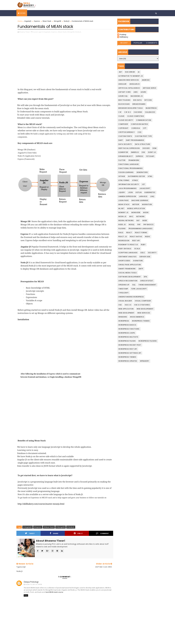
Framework (134, 160)
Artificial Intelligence (129, 88)
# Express (37, 527)
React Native (136, 237)
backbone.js (137, 96)
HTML (150, 176)
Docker (146, 148)
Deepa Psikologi (31, 582)
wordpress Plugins (148, 341)
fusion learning (126, 172)
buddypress (151, 108)
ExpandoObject (125, 156)
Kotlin (139, 192)
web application (126, 309)
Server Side (145, 257)
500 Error (130, 72)
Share (54, 533)
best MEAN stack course (54, 592)
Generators (142, 172)
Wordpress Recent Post (129, 345)
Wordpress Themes (141, 321)
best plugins (124, 100)
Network (140, 216)
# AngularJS (27, 527)
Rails (120, 232)
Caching (138, 112)
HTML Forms (123, 180)
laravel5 (143, 196)
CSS (139, 132)
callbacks (150, 112)
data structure (142, 144)
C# (119, 112)
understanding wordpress (131, 297)
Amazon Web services (128, 80)
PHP (138, 224)
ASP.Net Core (124, 92)
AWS (136, 92)
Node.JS (67, 21)
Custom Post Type (143, 136)
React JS (122, 237)
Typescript (123, 293)
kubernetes (150, 192)
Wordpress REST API (127, 349)
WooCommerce (137, 317)
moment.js (123, 212)
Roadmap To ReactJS (128, 245)
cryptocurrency (126, 132)
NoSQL (132, 224)
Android (146, 80)
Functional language (128, 164)
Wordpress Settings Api (129, 353)
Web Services (143, 313)
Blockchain (124, 104)
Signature (138, 261)
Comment (102, 533)
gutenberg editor (136, 176)
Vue (120, 305)
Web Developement (145, 309)
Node (145, 220)
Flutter (122, 160)
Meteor (135, 204)
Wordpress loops (126, 333)
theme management (147, 285)
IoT (143, 184)
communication (143, 120)
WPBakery (144, 361)
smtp (141, 269)
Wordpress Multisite (128, 337)
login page (123, 200)
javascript (145, 188)
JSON (130, 192)
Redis (147, 237)
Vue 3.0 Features (142, 305)
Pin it (78, 533)
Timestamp (123, 289)
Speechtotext (146, 281)
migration (147, 204)
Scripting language (127, 253)
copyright (123, 128)
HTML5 (135, 180)
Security (152, 253)
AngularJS (27, 21)
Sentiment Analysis (127, 257)
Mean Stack (47, 21)
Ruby (143, 245)
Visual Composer (143, 301)
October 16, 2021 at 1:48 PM (33, 584)
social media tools (127, 273)
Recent (124, 43)
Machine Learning (140, 200)
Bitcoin (148, 100)
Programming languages (141, 228)
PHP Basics (149, 224)
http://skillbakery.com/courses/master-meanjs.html (41, 504)
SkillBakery (124, 37)
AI (139, 72)
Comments (151, 43)
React (129, 232)
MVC (131, 216)
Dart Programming (135, 140)
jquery (121, 192)
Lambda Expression (127, 196)
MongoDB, (71, 32)
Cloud (121, 116)
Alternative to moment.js (130, 76)
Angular (122, 84)
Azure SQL (123, 96)
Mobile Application (136, 208)
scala (137, 249)
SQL (134, 285)
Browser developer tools (130, 108)
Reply (25, 595)
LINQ (152, 196)
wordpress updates (127, 361)
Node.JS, (78, 32)
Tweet (30, 533)
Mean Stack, (62, 32)
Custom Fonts (125, 136)
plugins (122, 228)
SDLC (142, 253)
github (121, 176)
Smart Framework (127, 269)
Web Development (126, 313)
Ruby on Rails (124, 249)
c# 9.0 (127, 112)
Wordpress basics (127, 325)
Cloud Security (125, 120)
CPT (144, 128)
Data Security (125, 144)
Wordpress (123, 321)
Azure (143, 92)
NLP (138, 220)
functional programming (130, 168)
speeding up (123, 285)
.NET (120, 72)
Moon (145, 212)
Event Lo (152, 152)
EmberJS (135, 152)
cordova (135, 128)
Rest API (136, 241)
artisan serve (149, 88)
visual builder (125, 301)
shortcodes (124, 261)
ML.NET (121, 208)
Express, (54, 32)
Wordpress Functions (128, 329)
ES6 (143, 152)
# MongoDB (60, 527)
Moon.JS (122, 216)
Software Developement (129, 277)
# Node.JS (70, 527)
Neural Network (126, 220)
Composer (123, 124)
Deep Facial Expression (129, 148)
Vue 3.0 (128, 305)
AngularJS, (47, 32)
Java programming (127, 188)
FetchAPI (150, 156)
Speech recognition (127, 281)
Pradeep (123, 35)
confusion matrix (139, 124)
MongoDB (57, 21)
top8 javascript (139, 289)
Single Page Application (129, 265)
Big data (137, 100)
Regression (123, 241)
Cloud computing (135, 116)
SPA (145, 277)
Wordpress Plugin (127, 341)
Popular (138, 43)
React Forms (141, 232)
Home (23, 13)
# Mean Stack (49, 527)
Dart (120, 140)
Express (37, 21)
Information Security (128, 184)
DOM (155, 148)
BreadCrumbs (139, 104)
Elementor (123, 152)
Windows (122, 317)
